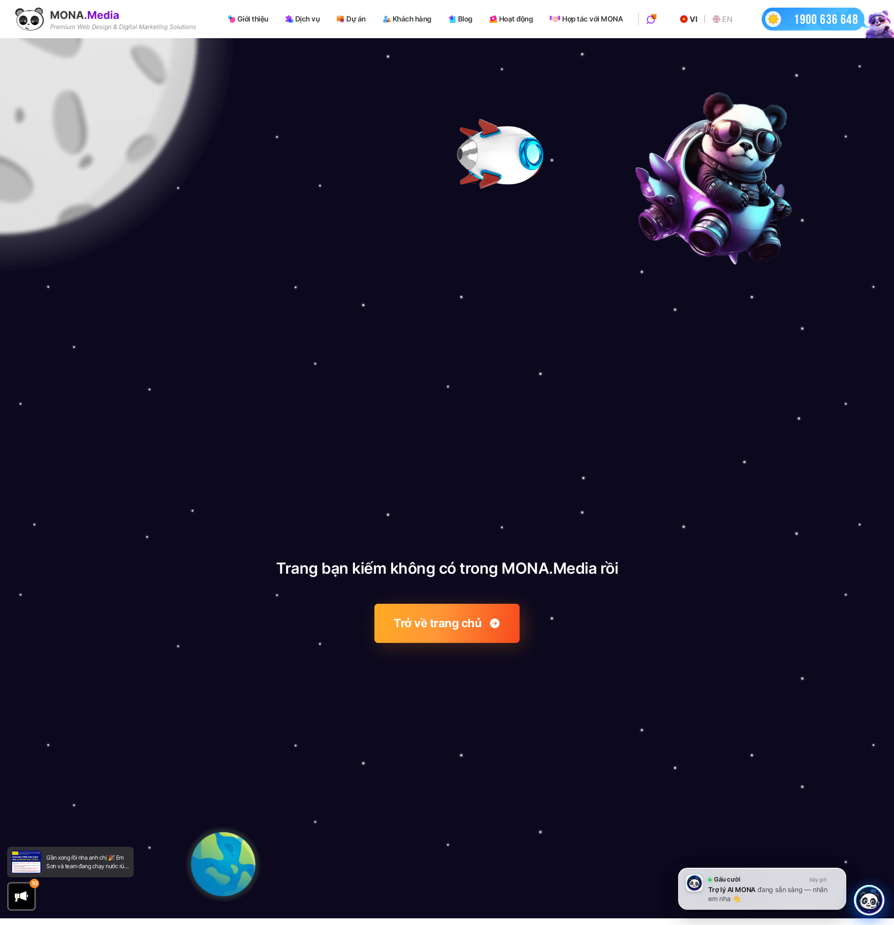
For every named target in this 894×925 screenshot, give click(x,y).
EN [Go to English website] (722, 19)
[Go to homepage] (105, 19)
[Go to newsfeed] (26, 862)
